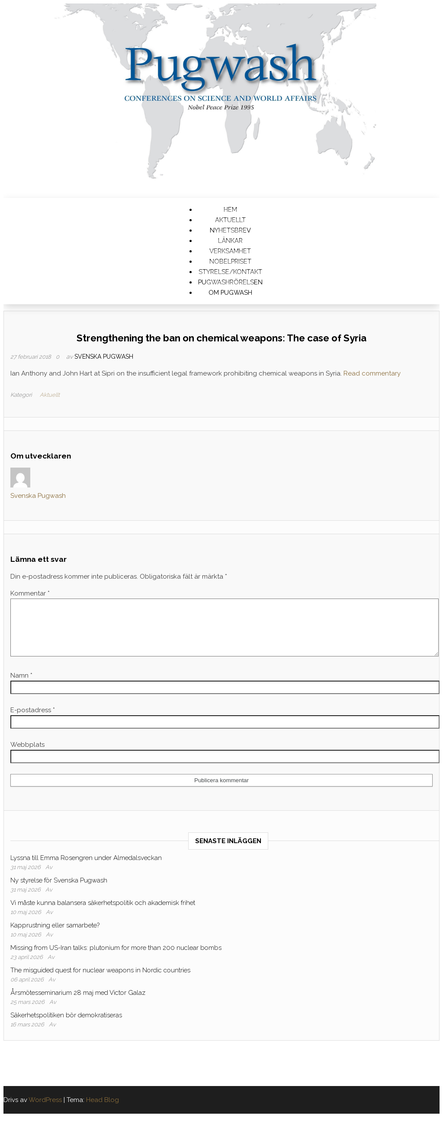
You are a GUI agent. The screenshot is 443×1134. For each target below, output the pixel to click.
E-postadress (32, 720)
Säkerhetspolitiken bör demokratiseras (66, 1025)
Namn (21, 686)
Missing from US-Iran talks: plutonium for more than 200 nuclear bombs (116, 958)
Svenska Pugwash (103, 356)
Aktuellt (50, 395)
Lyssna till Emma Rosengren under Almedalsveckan (86, 868)
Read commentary (372, 373)
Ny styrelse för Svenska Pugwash (58, 891)
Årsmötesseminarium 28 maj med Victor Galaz (77, 1003)
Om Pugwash (230, 292)
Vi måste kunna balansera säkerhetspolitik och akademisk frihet (102, 913)
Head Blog (102, 1110)
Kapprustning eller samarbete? (55, 936)
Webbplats (27, 755)
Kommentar (30, 593)
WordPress (45, 1110)
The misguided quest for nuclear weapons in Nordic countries (100, 980)
